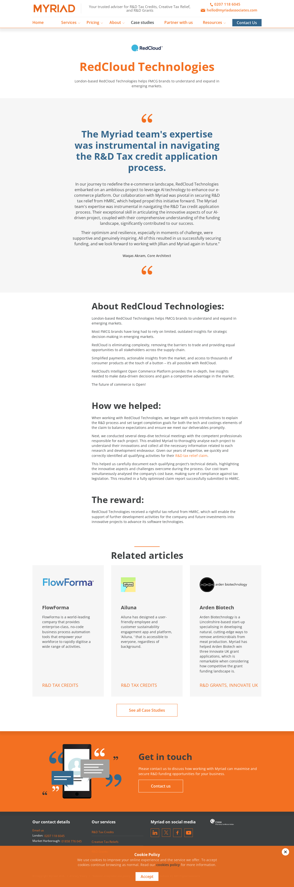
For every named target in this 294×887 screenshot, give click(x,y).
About (115, 22)
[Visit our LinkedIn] (155, 832)
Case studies (142, 22)
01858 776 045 (71, 841)
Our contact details (51, 822)
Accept (147, 876)
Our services (104, 822)
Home (38, 22)
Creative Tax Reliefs (105, 842)
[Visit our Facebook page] (177, 832)
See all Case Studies (147, 710)
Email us (38, 830)
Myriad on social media (173, 822)
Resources (212, 22)
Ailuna (129, 607)
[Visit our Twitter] (166, 832)
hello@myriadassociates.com (228, 10)
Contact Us (247, 22)
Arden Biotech (217, 607)
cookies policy (168, 864)
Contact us (161, 786)
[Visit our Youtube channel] (188, 832)
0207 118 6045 (54, 836)
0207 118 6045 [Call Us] (225, 4)
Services (69, 22)
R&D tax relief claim (191, 455)
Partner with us (178, 22)
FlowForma (55, 607)
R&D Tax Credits (103, 832)
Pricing (93, 22)
